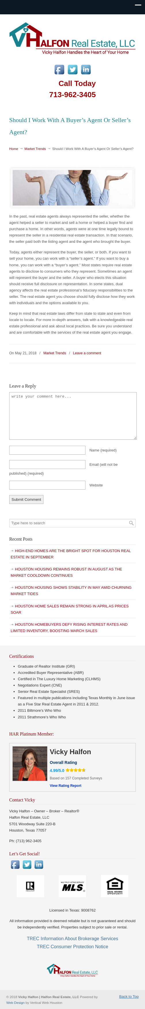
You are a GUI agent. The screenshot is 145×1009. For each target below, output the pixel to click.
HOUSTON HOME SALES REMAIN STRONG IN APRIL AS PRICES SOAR (70, 609)
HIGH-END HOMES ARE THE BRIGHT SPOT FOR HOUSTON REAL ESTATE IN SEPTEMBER (71, 554)
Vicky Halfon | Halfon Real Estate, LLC (72, 37)
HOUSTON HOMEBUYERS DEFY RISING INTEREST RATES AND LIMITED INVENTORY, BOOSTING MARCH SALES (69, 627)
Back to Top (129, 996)
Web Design (16, 1002)
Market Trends (35, 148)
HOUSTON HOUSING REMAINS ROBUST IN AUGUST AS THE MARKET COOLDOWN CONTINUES (66, 572)
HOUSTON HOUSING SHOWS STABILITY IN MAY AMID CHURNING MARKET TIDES (71, 590)
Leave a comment (87, 353)
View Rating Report (65, 786)
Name (103, 450)
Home (13, 148)
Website (96, 485)
